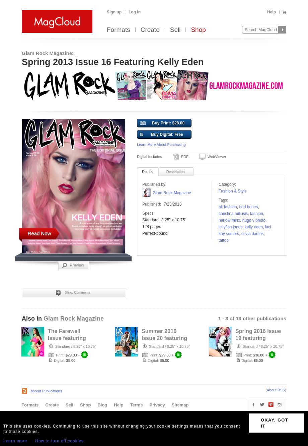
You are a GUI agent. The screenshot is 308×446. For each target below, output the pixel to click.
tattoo (224, 240)
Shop (198, 30)
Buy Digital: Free (161, 134)
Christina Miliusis (233, 213)
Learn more (15, 441)
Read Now (39, 233)
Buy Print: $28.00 (162, 123)
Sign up (114, 12)
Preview (73, 265)
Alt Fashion (228, 207)
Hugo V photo (253, 220)
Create (150, 30)
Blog (102, 404)
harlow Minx (229, 220)
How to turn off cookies (59, 441)
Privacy (157, 404)
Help (271, 12)
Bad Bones (248, 207)
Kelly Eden (254, 227)
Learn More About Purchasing (161, 145)
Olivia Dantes (252, 233)
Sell (175, 30)
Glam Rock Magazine (172, 192)
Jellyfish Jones (230, 227)
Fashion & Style (233, 191)
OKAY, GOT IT (274, 423)
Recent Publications (45, 391)
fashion (256, 213)
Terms (136, 404)
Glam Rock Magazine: (48, 53)
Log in (135, 12)
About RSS (276, 390)
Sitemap (180, 404)
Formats (118, 30)
